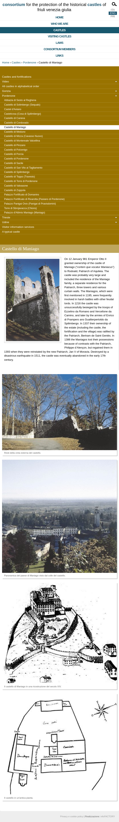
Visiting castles (59, 36)
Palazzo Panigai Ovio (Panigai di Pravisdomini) (30, 203)
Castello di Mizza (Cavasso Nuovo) (23, 136)
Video (5, 81)
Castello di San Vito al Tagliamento (23, 167)
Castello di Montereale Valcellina (22, 140)
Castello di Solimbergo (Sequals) (22, 104)
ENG (113, 13)
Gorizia (6, 91)
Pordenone (29, 62)
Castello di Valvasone (16, 185)
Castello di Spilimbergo (17, 172)
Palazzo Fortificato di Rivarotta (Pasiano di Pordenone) (34, 199)
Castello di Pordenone (16, 158)
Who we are (59, 23)
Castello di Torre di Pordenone (20, 181)
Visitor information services (18, 226)
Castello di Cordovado (16, 122)
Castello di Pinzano (14, 145)
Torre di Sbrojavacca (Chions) (20, 208)
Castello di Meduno (14, 131)
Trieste (6, 217)
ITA (113, 9)
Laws (59, 42)
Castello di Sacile (13, 163)
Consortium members (59, 49)
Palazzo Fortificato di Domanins (21, 194)
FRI (113, 16)
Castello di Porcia (13, 154)
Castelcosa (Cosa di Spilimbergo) (22, 113)
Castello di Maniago (15, 127)
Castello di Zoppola (14, 190)
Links (59, 55)
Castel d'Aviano (12, 109)
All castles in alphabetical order (20, 86)
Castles (59, 30)
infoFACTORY (108, 816)
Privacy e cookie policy (71, 816)
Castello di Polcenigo (15, 149)
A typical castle (11, 231)
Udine (5, 222)
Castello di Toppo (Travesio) (19, 176)
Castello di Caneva (14, 118)
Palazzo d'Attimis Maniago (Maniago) (24, 212)
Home (60, 17)
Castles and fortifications (16, 76)
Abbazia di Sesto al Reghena (20, 100)
